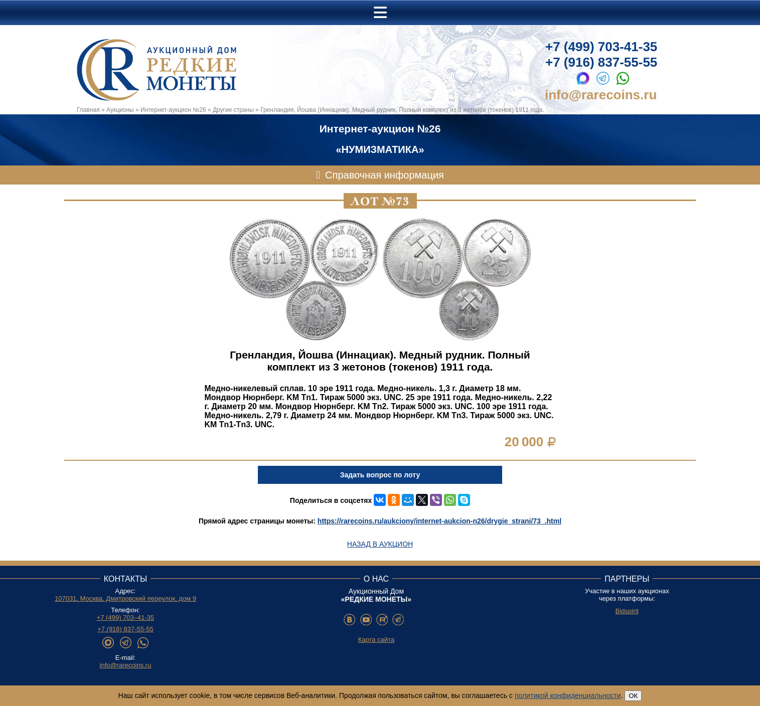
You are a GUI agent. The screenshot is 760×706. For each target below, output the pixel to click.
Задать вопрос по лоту (380, 475)
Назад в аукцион (380, 544)
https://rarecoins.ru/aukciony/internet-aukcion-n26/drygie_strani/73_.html (439, 521)
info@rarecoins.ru (601, 94)
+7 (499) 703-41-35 (601, 46)
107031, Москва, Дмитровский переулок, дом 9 (125, 598)
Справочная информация (384, 175)
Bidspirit (627, 611)
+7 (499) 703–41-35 (126, 617)
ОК (633, 695)
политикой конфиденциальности (568, 695)
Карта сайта (376, 639)
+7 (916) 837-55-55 (601, 62)
